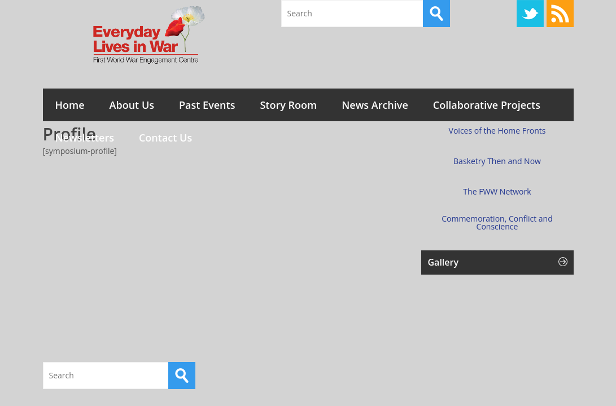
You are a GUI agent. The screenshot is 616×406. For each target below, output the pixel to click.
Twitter (530, 13)
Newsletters (84, 137)
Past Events (207, 105)
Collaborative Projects (486, 105)
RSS (560, 13)
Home (70, 105)
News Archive (375, 105)
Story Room (288, 105)
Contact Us (165, 137)
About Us (132, 105)
